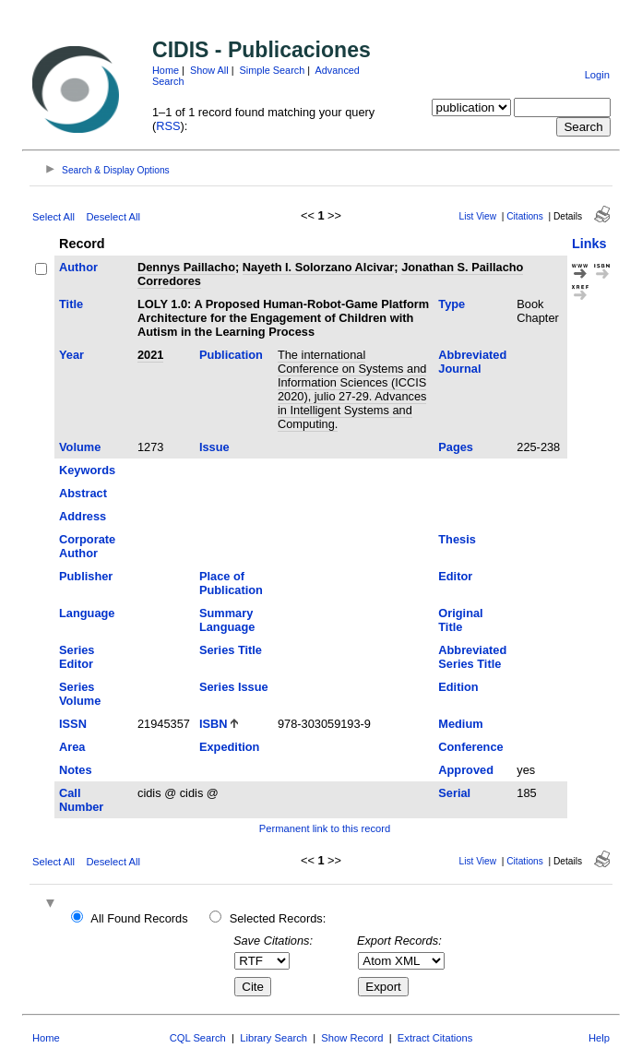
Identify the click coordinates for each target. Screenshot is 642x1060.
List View (477, 216)
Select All (53, 216)
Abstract (83, 493)
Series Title (230, 650)
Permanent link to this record (324, 828)
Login (597, 74)
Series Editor (76, 657)
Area (72, 747)
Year (71, 355)
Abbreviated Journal (472, 361)
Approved (465, 770)
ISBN (213, 724)
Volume (80, 447)
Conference (470, 747)
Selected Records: (278, 918)
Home (165, 70)
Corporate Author (87, 546)
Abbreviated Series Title (472, 657)
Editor (455, 576)
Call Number (81, 800)
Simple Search (272, 70)
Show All (209, 70)
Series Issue (233, 687)
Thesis (457, 539)
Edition (458, 687)
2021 (150, 355)
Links (589, 243)
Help (599, 1037)
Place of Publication (231, 583)
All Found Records (138, 918)
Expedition (229, 747)
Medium (460, 724)
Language (86, 613)
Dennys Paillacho (186, 267)
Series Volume (80, 694)
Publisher (86, 576)
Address (82, 516)
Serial (454, 793)
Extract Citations (435, 1037)
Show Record (352, 1037)
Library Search (273, 1037)
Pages (455, 447)
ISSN (73, 724)
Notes (75, 770)
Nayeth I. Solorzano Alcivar (319, 267)
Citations (524, 216)
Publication (231, 355)
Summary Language (227, 620)
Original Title (460, 620)
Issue (214, 447)
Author (78, 267)
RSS (168, 126)
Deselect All (112, 216)
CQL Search (198, 1037)
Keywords (87, 470)
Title (71, 304)
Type (451, 304)
